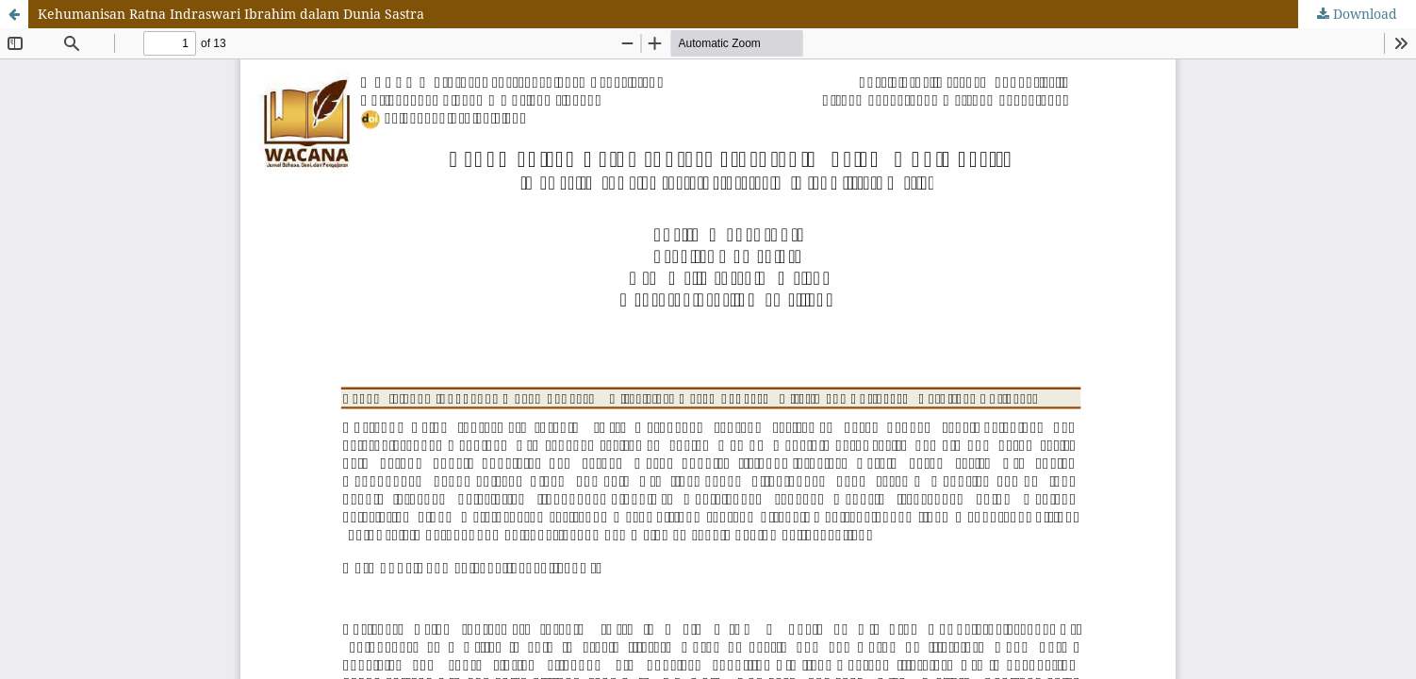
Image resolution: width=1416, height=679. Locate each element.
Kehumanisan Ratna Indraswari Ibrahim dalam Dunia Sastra (231, 14)
